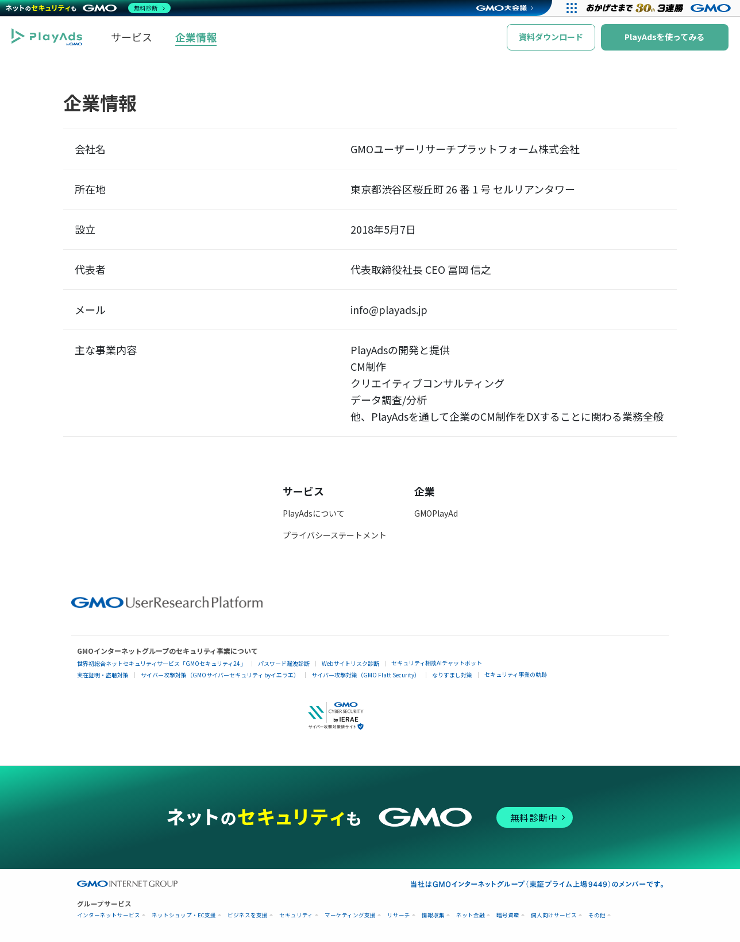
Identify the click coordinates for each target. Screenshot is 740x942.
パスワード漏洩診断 (284, 663)
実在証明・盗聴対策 (103, 674)
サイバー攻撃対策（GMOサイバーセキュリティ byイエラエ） (220, 674)
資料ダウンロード (551, 36)
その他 (597, 915)
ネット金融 (470, 915)
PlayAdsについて (314, 513)
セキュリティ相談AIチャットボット (436, 662)
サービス (131, 36)
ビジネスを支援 (248, 915)
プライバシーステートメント (335, 535)
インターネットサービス (108, 915)
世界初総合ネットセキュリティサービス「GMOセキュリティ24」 (161, 663)
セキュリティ (296, 915)
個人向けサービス (554, 915)
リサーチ (398, 915)
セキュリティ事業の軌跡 (515, 674)
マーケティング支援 (350, 915)
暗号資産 (507, 915)
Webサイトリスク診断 (350, 663)
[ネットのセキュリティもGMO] (88, 8)
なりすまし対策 (452, 674)
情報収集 (433, 915)
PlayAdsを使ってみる (664, 36)
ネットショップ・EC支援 (184, 915)
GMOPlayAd (436, 513)
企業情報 (196, 36)
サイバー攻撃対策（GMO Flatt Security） (365, 674)
